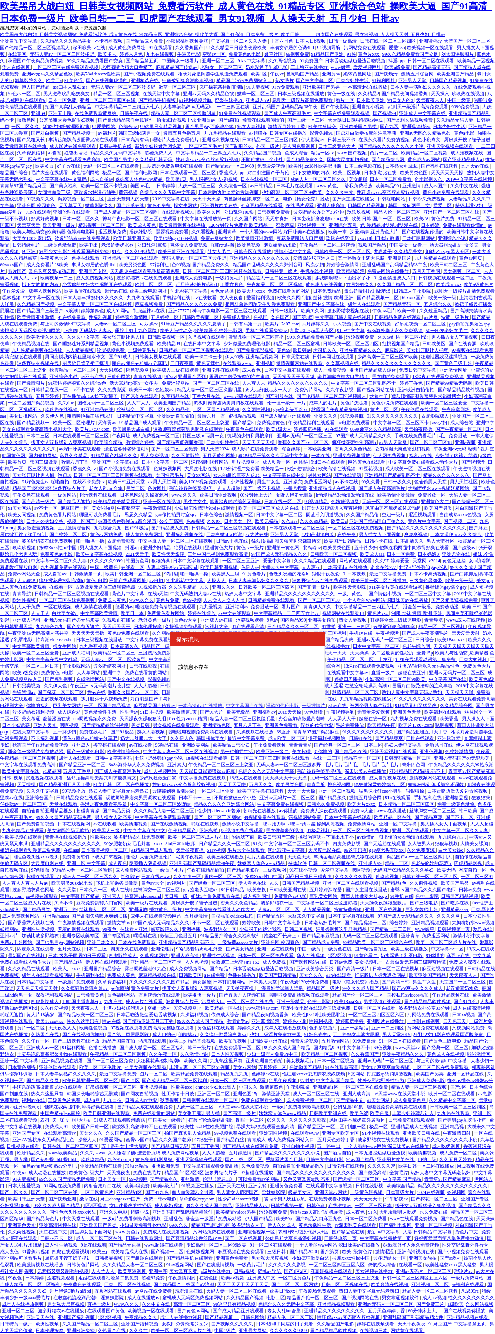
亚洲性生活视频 (38, 929)
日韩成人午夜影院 (413, 291)
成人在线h (121, 889)
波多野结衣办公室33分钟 (319, 212)
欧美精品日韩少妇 (232, 745)
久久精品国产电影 (336, 1324)
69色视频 (383, 1047)
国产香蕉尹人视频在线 (31, 922)
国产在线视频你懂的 (107, 80)
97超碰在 (258, 133)
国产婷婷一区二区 (69, 534)
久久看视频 (203, 232)
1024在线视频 (431, 1192)
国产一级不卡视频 (262, 488)
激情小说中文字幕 (293, 251)
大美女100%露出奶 (32, 238)
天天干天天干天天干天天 (243, 1284)
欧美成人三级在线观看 (176, 370)
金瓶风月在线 (439, 745)
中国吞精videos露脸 (60, 1113)
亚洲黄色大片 (384, 232)
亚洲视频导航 (154, 1087)
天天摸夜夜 (119, 1172)
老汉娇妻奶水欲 (118, 245)
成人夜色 (252, 370)
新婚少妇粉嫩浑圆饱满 (66, 126)
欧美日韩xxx (283, 1291)
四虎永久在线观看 (36, 949)
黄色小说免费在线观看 (446, 192)
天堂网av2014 (426, 560)
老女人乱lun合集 (106, 488)
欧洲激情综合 (301, 468)
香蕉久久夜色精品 (354, 449)
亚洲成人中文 (262, 1278)
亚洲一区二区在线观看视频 (351, 883)
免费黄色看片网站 (58, 514)
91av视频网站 (180, 1264)
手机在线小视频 (317, 271)
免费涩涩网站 (176, 383)
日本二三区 (38, 435)
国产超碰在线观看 (145, 1258)
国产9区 (459, 1087)
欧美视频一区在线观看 (430, 47)
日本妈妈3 (429, 554)
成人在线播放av (143, 1297)
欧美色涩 (74, 80)
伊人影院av (313, 139)
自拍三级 (427, 1159)
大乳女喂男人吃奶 (398, 1212)
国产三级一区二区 (306, 120)
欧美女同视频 (22, 514)
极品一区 (112, 172)
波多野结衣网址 (110, 666)
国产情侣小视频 (385, 593)
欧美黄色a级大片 (86, 1172)
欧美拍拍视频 (233, 1041)
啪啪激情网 (479, 1054)
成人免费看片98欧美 (47, 264)
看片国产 (17, 271)
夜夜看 (483, 751)
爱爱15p (397, 47)
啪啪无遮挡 (223, 245)
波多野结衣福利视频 (33, 712)
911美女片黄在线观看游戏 (396, 587)
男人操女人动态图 (114, 817)
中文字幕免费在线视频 (203, 778)
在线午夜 (347, 534)
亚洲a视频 (465, 442)
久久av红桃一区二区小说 (403, 337)
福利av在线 (421, 455)
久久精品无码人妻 (455, 120)
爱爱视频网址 (367, 67)
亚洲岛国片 (400, 258)
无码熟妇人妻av (96, 330)
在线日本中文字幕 (202, 343)
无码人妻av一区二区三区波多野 (63, 54)
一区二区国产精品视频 (31, 403)
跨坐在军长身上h (282, 935)
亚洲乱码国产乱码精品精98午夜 (286, 107)
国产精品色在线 (351, 751)
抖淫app (396, 60)
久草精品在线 (175, 396)
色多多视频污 (323, 1028)
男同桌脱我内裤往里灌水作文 (75, 357)
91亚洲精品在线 (97, 409)
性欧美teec (100, 837)
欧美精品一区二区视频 (425, 153)
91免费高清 (364, 1041)
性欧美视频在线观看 (21, 837)
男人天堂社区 (464, 482)
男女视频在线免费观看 (176, 725)
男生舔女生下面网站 (91, 1232)
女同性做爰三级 (55, 192)
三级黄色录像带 (60, 245)
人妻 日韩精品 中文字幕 (428, 1232)
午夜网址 (121, 435)
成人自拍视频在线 (388, 778)
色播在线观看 (86, 258)
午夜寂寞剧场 (456, 409)
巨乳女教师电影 (422, 909)
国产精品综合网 (388, 159)
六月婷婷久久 (360, 284)
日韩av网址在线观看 (333, 357)
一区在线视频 (58, 607)
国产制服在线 (279, 396)
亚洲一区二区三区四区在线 (108, 100)
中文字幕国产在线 (448, 679)
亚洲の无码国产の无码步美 (72, 620)
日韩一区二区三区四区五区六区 (415, 1278)
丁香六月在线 (206, 396)
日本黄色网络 (22, 1067)
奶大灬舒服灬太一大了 (269, 389)
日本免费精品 (327, 291)
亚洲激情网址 (453, 370)
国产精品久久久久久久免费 (194, 304)
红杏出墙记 (76, 153)
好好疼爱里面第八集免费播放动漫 (449, 1238)
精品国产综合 (14, 172)
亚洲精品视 (457, 797)
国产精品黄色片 (43, 1218)
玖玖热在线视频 (468, 93)
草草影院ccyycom (197, 1199)
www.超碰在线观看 (243, 396)
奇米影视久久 (429, 179)
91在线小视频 (303, 870)
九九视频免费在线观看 (64, 567)
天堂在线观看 (64, 804)
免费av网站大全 (217, 238)
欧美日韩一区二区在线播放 (379, 580)
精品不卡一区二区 (363, 758)
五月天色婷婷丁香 (336, 1139)
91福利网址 (384, 80)
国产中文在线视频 (373, 324)
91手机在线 (401, 896)
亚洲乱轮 (258, 1185)
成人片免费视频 (330, 370)
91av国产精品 (360, 1159)
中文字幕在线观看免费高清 (73, 159)
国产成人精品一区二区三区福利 (127, 212)
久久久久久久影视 (354, 876)
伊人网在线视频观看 (106, 962)
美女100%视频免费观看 (203, 482)
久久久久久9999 (107, 560)
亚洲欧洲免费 (166, 1166)
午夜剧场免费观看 (318, 1291)
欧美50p (284, 1218)
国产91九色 (466, 1001)
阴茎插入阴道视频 (325, 514)
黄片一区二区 (384, 153)
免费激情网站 (362, 824)
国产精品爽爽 (340, 639)
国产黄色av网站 (193, 1310)
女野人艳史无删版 (295, 495)
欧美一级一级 (442, 297)
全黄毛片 (398, 1172)
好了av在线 (69, 166)
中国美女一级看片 (181, 60)
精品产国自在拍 (119, 1041)
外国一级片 (268, 146)
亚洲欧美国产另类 (321, 87)
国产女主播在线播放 (353, 199)
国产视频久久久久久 (232, 1324)
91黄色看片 (254, 574)
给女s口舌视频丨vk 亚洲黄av (187, 120)
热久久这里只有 (83, 1021)
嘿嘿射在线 (145, 935)
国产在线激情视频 (169, 824)
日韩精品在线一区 (50, 389)
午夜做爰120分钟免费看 (305, 982)
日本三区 (373, 745)
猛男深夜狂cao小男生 (381, 791)
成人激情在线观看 (94, 607)
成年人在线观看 (364, 304)
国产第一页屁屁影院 (128, 1034)
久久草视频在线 (343, 363)
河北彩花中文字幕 (189, 291)
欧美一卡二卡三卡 (204, 357)
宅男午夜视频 (190, 857)
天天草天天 (71, 205)
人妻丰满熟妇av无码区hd (189, 107)
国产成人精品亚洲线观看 (285, 416)
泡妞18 (65, 475)
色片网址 (157, 488)
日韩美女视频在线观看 (159, 357)
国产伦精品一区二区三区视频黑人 (35, 47)
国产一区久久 (14, 1192)
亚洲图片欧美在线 (219, 205)
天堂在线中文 (53, 1232)
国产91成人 (121, 357)
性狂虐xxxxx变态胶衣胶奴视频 (207, 159)
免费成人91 (57, 1126)
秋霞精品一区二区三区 (73, 370)
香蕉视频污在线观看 (159, 995)
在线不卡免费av (89, 482)
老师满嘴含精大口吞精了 (127, 67)
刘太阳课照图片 (458, 54)
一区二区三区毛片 (203, 146)
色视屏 (260, 317)
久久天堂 (67, 889)
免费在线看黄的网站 (289, 291)
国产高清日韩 (396, 982)
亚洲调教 (138, 909)
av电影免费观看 (354, 422)
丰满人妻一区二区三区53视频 (200, 1067)
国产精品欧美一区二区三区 (86, 1014)
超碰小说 (140, 1212)
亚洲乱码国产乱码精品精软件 (183, 1212)
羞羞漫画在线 (57, 718)
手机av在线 (361, 633)
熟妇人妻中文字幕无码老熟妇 (412, 692)
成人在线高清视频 (472, 1008)
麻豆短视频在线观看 (443, 968)
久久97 (214, 521)
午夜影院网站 (76, 666)
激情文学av (119, 922)
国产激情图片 (31, 383)
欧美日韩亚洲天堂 (132, 238)
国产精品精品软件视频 (461, 389)
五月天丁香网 (426, 271)
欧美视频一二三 (57, 278)
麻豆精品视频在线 (157, 975)
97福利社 (160, 264)
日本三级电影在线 (364, 166)
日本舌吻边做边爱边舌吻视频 (355, 60)
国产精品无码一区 (402, 304)
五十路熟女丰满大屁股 (362, 258)
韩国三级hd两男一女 (139, 133)
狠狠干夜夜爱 (326, 574)
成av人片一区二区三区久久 (318, 179)
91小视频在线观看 (381, 1133)
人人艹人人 (139, 403)
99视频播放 (74, 791)
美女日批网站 (23, 416)
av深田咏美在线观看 (80, 449)
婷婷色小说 (295, 1021)
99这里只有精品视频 (161, 126)
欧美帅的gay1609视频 (176, 238)
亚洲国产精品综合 (103, 968)
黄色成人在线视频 (325, 284)
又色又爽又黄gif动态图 (53, 271)
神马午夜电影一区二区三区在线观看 (140, 218)
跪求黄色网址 (357, 74)
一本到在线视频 (424, 1021)
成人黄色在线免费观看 (24, 587)
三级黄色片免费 (65, 1100)
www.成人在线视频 (466, 620)
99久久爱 (371, 482)
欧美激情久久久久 (45, 337)
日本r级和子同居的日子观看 (77, 955)
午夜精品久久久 (141, 1317)
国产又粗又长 (31, 139)
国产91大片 (212, 712)
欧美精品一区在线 (393, 817)
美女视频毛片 (369, 962)
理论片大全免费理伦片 (176, 139)
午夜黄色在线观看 (245, 429)
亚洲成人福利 (26, 620)
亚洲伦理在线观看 (72, 212)
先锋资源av (23, 692)
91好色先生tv (35, 482)
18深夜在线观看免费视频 (438, 376)
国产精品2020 (303, 1251)
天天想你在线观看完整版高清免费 (145, 271)
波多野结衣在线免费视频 (48, 541)
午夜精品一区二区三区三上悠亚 (197, 422)
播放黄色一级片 (166, 909)
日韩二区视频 (299, 929)
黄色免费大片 (145, 988)
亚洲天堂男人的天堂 (128, 199)
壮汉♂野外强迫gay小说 (423, 567)
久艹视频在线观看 (207, 337)
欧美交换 (257, 889)
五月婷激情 (196, 916)
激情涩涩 (385, 1251)
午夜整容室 (129, 508)
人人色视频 (197, 962)
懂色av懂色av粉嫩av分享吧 (140, 363)
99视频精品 (316, 501)
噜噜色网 (27, 120)
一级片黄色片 (352, 593)
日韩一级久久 (397, 482)
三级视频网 (275, 870)
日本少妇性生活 (353, 80)
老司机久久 (325, 350)
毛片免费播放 (453, 435)
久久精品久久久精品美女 (66, 41)
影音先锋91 (322, 133)
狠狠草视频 (446, 843)
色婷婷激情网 (459, 751)
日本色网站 (131, 495)
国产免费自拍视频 (36, 824)
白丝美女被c (65, 613)
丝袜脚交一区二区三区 (140, 409)
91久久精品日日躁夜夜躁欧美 (237, 47)
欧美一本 (338, 232)
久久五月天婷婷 (456, 1159)
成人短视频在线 (467, 153)
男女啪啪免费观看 (391, 376)
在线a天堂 (158, 593)
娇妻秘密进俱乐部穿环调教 (436, 784)
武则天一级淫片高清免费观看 (303, 100)
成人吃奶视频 (446, 1146)
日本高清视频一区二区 (105, 850)
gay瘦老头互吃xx (291, 409)
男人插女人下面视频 (380, 534)
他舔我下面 (243, 837)
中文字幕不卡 (356, 1047)
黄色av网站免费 (106, 534)
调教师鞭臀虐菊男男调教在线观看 (229, 403)
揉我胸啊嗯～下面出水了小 (343, 278)
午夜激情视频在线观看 (81, 922)
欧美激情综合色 (124, 751)
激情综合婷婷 (140, 442)
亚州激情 (412, 185)
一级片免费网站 (468, 1278)
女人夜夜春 (232, 297)
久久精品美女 (408, 251)
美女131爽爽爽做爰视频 (386, 1067)
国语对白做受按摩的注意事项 (367, 133)
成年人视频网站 (45, 291)
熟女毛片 (284, 80)
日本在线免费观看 (137, 942)
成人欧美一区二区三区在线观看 (418, 468)
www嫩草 (341, 67)
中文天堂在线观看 (81, 1218)
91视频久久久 (40, 199)
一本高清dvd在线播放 (365, 87)
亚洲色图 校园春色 (36, 205)
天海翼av (107, 422)
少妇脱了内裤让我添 (456, 455)
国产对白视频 (45, 133)
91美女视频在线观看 (146, 1067)
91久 (117, 251)
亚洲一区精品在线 (466, 1074)
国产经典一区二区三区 (338, 745)
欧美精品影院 (350, 271)
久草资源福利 (31, 153)
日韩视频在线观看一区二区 (446, 278)
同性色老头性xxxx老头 (36, 857)
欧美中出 (89, 245)
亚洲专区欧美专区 (81, 935)
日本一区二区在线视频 (396, 968)
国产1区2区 (296, 1271)
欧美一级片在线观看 (147, 903)
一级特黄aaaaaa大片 (238, 942)
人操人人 (217, 580)
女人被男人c (420, 843)
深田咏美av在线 (89, 47)
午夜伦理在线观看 (420, 409)
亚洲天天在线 (231, 1185)
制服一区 (357, 1126)
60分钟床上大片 (256, 495)
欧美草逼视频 (132, 1271)
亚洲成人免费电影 (194, 278)
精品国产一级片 (158, 646)
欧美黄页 (45, 166)
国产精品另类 (116, 810)
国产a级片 (450, 1258)
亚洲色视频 (431, 751)
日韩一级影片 (284, 310)
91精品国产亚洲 (328, 54)
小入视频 (342, 324)
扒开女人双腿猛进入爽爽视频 (61, 442)
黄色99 (284, 350)
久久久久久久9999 (289, 1330)
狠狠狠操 (415, 791)
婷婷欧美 (252, 922)
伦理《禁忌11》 (219, 1179)
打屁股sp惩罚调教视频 (390, 1074)
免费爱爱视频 (271, 166)
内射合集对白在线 (103, 1185)
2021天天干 (138, 554)
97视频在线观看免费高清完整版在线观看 (153, 1028)
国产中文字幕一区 (315, 80)
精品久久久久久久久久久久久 (298, 383)
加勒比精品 (137, 1166)
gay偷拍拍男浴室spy (470, 324)
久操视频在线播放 (255, 732)
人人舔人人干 (342, 718)
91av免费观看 (286, 87)
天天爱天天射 (466, 633)
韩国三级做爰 (44, 462)
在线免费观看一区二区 (238, 1047)
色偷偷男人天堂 (431, 482)
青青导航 (22, 593)
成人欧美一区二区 (287, 738)
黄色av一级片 (250, 547)
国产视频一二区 (460, 521)
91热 (351, 54)
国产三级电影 (424, 903)
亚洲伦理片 (162, 949)
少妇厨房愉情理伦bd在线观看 (205, 508)
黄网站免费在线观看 (428, 1028)
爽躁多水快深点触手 (95, 192)
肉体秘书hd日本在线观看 (320, 462)
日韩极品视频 (109, 1258)
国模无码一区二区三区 (101, 403)
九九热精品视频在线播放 (37, 350)
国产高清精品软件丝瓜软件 (126, 120)
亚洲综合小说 (452, 238)
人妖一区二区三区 (197, 185)
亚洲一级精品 (291, 1001)
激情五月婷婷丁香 (287, 126)
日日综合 (425, 639)
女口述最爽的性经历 (393, 653)
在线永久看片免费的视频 (384, 139)
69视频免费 (297, 54)
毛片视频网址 (246, 462)
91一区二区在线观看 (400, 1041)
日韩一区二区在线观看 (431, 60)
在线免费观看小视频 (330, 1199)
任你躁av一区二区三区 (23, 804)
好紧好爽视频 (45, 218)
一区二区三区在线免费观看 (441, 1067)
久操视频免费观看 (184, 626)
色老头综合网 (416, 646)
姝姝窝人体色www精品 (139, 179)
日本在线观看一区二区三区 (188, 172)
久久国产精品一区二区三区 (405, 284)
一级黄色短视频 (367, 1192)
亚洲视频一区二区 (430, 1284)
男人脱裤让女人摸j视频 (213, 179)
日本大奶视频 (473, 659)
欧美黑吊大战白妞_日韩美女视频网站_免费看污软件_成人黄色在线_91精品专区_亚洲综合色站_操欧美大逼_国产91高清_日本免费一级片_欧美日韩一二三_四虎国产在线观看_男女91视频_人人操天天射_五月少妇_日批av (222, 34)
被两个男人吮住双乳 (371, 705)
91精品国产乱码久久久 (114, 455)
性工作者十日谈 (178, 1093)
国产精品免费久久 (305, 159)
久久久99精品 (314, 521)
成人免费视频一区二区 (156, 435)
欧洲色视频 (249, 245)
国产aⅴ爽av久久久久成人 (418, 988)
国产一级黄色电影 (86, 751)
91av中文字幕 (251, 60)
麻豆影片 (395, 350)
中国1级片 (225, 1330)
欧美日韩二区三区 (449, 264)
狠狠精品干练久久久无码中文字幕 (273, 455)
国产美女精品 (240, 949)
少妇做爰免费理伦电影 (247, 343)
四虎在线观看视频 (71, 1251)
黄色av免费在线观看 (129, 633)
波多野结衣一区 (277, 903)
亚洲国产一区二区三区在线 (451, 212)
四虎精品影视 (468, 863)
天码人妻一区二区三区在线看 (237, 1291)
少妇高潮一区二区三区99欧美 (292, 192)
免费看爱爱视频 (374, 712)
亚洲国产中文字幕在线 (321, 304)
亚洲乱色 (174, 1218)
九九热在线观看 (143, 297)
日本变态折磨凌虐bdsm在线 (321, 218)
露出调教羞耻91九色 (146, 968)
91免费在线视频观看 (240, 113)
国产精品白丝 (68, 962)
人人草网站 (89, 672)
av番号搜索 (295, 488)
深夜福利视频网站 (210, 462)
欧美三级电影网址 (149, 291)
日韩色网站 (119, 376)
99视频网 (138, 1179)
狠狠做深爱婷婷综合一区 (380, 784)
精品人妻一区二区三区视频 (419, 1087)
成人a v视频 (434, 1297)
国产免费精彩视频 (255, 350)
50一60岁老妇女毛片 (447, 330)
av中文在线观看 (235, 613)
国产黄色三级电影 (454, 363)
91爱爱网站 (104, 126)
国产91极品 (137, 528)
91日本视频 (355, 574)
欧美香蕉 (449, 718)
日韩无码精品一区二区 (408, 758)
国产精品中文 (350, 1100)
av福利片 (107, 133)
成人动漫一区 (277, 462)
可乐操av (149, 324)
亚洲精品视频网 (262, 357)
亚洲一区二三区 (219, 60)
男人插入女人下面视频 (455, 337)
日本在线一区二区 (283, 501)
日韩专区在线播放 (289, 133)
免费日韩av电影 (160, 1199)
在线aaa (71, 850)
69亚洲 (29, 251)
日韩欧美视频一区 (201, 317)
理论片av (464, 1271)
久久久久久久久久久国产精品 (160, 982)
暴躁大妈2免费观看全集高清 (265, 1126)
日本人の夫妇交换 (45, 521)
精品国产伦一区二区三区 (358, 995)
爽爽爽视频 (416, 534)
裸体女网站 (319, 475)
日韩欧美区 (434, 343)
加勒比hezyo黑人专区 (447, 251)
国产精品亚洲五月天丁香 (422, 732)
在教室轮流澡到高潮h (367, 685)
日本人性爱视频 (228, 1054)
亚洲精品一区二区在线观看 (130, 258)
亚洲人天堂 (45, 725)
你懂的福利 (38, 705)
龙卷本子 (383, 251)
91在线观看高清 (248, 626)
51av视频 (216, 850)
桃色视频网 (138, 370)
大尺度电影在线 (201, 468)
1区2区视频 (340, 955)
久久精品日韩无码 (154, 159)
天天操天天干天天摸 (294, 376)
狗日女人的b (400, 100)
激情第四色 (272, 1087)
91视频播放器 (152, 587)
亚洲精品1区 (326, 1087)
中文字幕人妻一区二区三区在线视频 (95, 304)
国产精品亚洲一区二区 (82, 764)
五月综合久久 (438, 304)
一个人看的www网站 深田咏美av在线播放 (283, 232)
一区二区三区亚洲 (241, 560)
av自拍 (55, 153)
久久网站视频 (166, 633)
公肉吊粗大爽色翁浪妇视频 (67, 120)
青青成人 (256, 1139)
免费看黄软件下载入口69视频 (93, 857)
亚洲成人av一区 (43, 1047)
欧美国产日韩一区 (91, 1126)
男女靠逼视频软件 (401, 1297)
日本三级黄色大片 (337, 146)
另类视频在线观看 (383, 1001)
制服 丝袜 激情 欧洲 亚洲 (328, 297)
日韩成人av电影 (141, 1100)
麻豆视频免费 (149, 304)
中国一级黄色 (104, 567)
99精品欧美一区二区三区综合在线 (378, 942)
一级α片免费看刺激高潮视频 (301, 1107)
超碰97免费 (154, 1278)
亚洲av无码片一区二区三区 (305, 435)
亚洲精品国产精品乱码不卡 (392, 475)
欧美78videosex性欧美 (98, 74)
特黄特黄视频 (348, 909)
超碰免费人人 (159, 153)
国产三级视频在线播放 (77, 1041)
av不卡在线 (93, 376)
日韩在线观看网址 (128, 580)
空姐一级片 (394, 514)
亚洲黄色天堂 (407, 712)
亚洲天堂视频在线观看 (450, 146)
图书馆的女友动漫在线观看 (407, 837)
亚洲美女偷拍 (322, 620)
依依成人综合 (225, 1014)
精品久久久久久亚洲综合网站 (224, 804)
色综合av (128, 126)
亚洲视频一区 (311, 225)
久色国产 (280, 317)
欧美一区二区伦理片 (74, 422)
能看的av (124, 607)
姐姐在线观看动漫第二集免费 (426, 659)
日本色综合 (211, 514)
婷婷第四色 (92, 310)
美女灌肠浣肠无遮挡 (68, 830)
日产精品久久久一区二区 (293, 626)
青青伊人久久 (318, 607)
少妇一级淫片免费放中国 (276, 1034)
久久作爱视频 (54, 1008)
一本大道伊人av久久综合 (456, 534)
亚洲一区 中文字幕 (398, 824)
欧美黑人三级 (226, 574)
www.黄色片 (329, 185)
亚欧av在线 (11, 797)
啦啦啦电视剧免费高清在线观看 (201, 732)
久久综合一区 (233, 185)
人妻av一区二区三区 (116, 324)
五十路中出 (329, 1146)
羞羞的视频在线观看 (57, 699)
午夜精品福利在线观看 (312, 422)
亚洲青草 (227, 232)
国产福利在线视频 (440, 166)
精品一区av (323, 153)
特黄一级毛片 (455, 317)
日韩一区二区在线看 (374, 1008)
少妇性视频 (242, 482)
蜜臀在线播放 (229, 100)
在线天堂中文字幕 (162, 93)
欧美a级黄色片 (478, 284)
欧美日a (54, 80)
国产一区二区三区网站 (218, 817)
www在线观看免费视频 (414, 1218)
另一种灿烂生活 (237, 751)
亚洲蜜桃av (430, 41)
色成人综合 (297, 153)
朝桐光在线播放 (260, 810)
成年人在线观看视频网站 (156, 916)
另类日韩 (141, 725)
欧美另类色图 (414, 172)
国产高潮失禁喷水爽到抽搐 (100, 916)
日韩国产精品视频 (449, 80)
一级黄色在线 (338, 949)
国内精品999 (293, 620)
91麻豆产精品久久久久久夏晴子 (194, 324)
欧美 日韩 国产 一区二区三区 (382, 218)
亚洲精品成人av (251, 1205)
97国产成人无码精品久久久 (364, 435)
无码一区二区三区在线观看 (111, 166)
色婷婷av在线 (265, 1074)
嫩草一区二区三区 (178, 87)
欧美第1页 (177, 179)
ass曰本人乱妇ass (71, 87)
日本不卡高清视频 (429, 574)
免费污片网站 (309, 389)
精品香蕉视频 (202, 1041)
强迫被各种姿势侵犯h (126, 449)
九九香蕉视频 (93, 646)
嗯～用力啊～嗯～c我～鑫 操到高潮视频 (304, 824)
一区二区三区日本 (41, 666)
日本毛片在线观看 (295, 185)
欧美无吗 (447, 870)
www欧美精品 (63, 1153)
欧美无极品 (267, 521)
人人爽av (311, 567)
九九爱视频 (211, 607)
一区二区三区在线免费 (251, 1001)
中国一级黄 (459, 100)
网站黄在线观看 (356, 560)
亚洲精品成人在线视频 (332, 488)
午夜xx (277, 74)
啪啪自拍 (60, 482)
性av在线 (96, 692)
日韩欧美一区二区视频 (334, 554)
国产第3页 (302, 317)
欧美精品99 (388, 185)
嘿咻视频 (11, 297)
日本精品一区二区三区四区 (270, 139)
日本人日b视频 (311, 41)
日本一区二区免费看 (391, 179)
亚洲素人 (176, 764)
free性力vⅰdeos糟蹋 (188, 718)
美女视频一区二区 (462, 271)
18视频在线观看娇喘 (207, 758)
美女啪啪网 (103, 508)
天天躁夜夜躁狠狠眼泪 (143, 718)
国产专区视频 (116, 935)
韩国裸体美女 (210, 738)
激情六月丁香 (211, 416)
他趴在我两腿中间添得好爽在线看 (414, 547)
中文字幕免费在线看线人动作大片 (423, 462)
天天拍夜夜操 (418, 429)
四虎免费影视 (121, 541)
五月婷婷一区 (165, 317)
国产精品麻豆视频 (321, 935)
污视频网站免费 (305, 817)
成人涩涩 (333, 685)
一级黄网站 (65, 495)
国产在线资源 (463, 343)
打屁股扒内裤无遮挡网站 (381, 975)
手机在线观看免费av (267, 330)
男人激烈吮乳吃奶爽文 (67, 93)
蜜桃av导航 (270, 1271)
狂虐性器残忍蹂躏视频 (444, 357)
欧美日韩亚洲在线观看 (181, 251)
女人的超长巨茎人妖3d (237, 475)
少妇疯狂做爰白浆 (158, 778)
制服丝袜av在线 (149, 310)
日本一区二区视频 (336, 1060)
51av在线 (338, 705)
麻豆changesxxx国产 (121, 1199)
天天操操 (360, 653)
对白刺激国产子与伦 (269, 172)
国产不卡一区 (460, 817)
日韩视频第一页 (454, 929)
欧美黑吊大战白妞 (132, 429)
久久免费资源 (112, 389)
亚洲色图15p (246, 1093)
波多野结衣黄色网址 (33, 889)
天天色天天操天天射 (37, 988)
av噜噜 (70, 330)
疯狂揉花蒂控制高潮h (221, 87)
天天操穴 (440, 93)
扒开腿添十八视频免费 (104, 699)
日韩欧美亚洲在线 (288, 889)
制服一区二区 (250, 1120)
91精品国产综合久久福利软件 (231, 935)
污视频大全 (217, 626)
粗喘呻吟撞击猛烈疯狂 (90, 416)
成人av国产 (436, 185)
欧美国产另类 (118, 159)
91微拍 (329, 626)
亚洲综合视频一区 (257, 1232)
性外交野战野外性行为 (381, 1080)
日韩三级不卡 (342, 139)
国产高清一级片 (38, 501)
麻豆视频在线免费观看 (241, 1251)
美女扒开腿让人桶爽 (427, 350)
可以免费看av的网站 (259, 1179)
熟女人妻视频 (251, 126)
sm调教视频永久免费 (95, 718)
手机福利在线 (176, 297)
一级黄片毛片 (170, 870)
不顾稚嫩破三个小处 (262, 159)
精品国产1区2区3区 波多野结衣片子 (49, 488)
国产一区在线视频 (244, 1238)
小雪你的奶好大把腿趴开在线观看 (97, 284)
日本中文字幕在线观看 (288, 370)
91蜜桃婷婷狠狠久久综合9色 (78, 383)
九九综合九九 (108, 528)
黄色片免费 (443, 218)
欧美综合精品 (108, 442)
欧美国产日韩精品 (343, 541)
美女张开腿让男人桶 (123, 337)
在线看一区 (132, 567)
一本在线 (321, 455)
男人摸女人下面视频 (101, 547)
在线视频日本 (374, 1330)
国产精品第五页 (142, 60)
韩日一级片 (200, 1047)
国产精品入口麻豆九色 (319, 1218)
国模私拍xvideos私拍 (232, 916)
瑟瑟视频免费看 (172, 232)
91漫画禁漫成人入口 (395, 278)
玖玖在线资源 (340, 238)
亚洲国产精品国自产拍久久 (377, 521)
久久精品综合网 (457, 705)
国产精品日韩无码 (170, 1146)
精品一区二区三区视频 (117, 93)
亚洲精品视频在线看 (62, 1060)
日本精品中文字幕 (136, 416)
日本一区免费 (62, 100)
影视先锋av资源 (164, 679)
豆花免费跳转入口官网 (300, 238)
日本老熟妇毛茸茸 (323, 922)
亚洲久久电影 (113, 1212)
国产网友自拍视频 (140, 1093)
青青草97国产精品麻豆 (24, 185)
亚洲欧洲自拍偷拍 (416, 389)
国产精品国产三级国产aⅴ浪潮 (48, 310)
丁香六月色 (281, 41)
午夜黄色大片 (54, 258)
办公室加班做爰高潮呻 (302, 718)
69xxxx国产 (12, 264)
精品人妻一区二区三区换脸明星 (184, 113)
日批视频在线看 (23, 1146)
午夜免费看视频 (270, 745)
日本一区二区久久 (81, 218)
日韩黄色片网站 (84, 1264)
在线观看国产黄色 (106, 1310)
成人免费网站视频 (134, 870)
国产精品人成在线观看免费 (145, 1107)
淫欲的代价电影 (283, 705)
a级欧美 (455, 1304)
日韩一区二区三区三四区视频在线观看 (223, 271)
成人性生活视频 (62, 1245)
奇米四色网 (414, 764)
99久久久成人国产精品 (366, 988)
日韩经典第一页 (287, 1205)
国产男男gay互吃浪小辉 (210, 126)
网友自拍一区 (473, 870)
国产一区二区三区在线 (216, 383)
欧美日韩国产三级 (277, 837)
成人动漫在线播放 (48, 1172)
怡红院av (130, 876)
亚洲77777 (179, 310)
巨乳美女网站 (67, 705)
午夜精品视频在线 (31, 343)
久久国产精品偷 (363, 514)
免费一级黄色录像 (456, 804)
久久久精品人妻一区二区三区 (164, 810)
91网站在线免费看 (63, 1185)
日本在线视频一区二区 (264, 179)
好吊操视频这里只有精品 (342, 929)
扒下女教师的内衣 (312, 172)
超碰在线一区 (373, 718)
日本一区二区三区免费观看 (266, 955)
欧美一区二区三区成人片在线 (269, 508)
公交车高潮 (171, 521)
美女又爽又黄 (183, 1271)
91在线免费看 (72, 317)
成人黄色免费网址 (127, 47)
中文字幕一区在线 (42, 297)
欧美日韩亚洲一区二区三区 (133, 574)
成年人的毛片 (323, 403)
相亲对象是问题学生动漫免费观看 (213, 74)
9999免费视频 (465, 107)
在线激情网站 (90, 679)
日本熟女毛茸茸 (402, 166)
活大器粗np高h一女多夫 (455, 245)
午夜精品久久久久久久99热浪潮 (460, 764)
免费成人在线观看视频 (167, 1232)
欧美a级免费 (397, 67)
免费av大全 (362, 810)
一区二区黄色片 (97, 1192)
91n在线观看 (38, 212)
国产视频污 (386, 74)
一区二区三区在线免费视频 (356, 528)
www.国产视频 (352, 153)
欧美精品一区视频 (476, 60)
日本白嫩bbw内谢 (224, 534)
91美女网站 (20, 508)
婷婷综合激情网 (343, 264)
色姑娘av (164, 389)
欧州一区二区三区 (154, 284)
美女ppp (484, 580)
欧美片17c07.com (282, 324)
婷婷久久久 (249, 1028)
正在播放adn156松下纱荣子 (90, 396)
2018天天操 (290, 712)
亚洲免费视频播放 (352, 455)
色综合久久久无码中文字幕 (168, 192)
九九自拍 (114, 1001)
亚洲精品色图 (217, 725)
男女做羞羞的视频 (36, 528)
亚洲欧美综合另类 (315, 968)
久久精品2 (368, 93)
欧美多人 (108, 54)
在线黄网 (17, 54)
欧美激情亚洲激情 (255, 238)
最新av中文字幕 (384, 1232)
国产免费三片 (431, 1304)
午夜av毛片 (383, 310)
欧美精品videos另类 (236, 1212)
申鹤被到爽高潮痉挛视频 (188, 80)
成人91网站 (118, 310)
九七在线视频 (160, 54)
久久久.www (92, 1153)
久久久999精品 (140, 251)
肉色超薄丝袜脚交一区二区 (252, 199)
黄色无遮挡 (222, 291)
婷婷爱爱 (400, 560)
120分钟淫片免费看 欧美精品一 (240, 225)
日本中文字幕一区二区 (165, 462)
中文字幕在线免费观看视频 (342, 113)
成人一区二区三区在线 (316, 1093)
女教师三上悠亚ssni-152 (236, 962)
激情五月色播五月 (182, 133)
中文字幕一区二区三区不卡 (401, 422)
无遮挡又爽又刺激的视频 (63, 1271)
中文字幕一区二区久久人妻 (239, 41)
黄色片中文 (467, 1232)
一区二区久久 (25, 126)
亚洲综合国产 (39, 797)
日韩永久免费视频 (427, 199)
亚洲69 (38, 113)
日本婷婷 (166, 185)
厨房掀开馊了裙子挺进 (468, 139)
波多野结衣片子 (183, 1001)
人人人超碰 (229, 488)
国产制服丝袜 (239, 146)
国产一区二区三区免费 (175, 449)
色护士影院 (427, 896)
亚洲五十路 (60, 113)
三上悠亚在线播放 (309, 67)
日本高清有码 (135, 139)
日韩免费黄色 (90, 995)
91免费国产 (311, 60)
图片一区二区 (154, 1074)
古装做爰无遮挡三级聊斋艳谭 (106, 587)
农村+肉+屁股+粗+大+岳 (66, 1120)
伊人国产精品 (36, 87)
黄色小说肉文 (427, 139)
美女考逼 (31, 718)
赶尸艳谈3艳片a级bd (197, 284)
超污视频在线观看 (98, 495)
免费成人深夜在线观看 (324, 810)
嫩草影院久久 (29, 80)
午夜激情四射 (157, 508)
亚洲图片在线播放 (386, 1021)
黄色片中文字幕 (425, 521)
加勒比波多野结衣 (41, 935)
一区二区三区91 (477, 876)
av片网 (431, 317)
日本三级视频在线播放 (301, 93)
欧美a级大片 (278, 429)
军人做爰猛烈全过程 (193, 1192)
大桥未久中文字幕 (280, 567)
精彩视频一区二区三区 (81, 199)
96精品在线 (167, 745)
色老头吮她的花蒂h (289, 574)
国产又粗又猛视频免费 (410, 120)
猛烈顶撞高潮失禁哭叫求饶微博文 (426, 396)
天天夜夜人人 (430, 100)
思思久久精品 (139, 514)
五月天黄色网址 (219, 455)
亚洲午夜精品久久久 (361, 350)
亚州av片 (9, 935)
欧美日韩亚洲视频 (219, 495)
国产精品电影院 (244, 870)
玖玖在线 (483, 929)
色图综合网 (329, 666)
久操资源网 (157, 495)
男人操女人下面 (478, 718)
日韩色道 (316, 1205)
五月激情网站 (335, 1041)
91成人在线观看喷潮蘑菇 (120, 1120)
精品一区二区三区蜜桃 (297, 343)
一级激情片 (314, 705)
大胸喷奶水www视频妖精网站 (439, 488)
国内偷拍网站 (43, 455)
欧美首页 (17, 462)
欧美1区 (259, 74)
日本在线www (156, 876)
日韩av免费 (470, 889)
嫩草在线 (88, 1199)
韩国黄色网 (14, 455)
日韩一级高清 (343, 41)
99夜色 (110, 929)
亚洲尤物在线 (456, 554)
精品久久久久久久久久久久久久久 (397, 363)
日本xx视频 (463, 1014)
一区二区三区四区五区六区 (376, 1014)
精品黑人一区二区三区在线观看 (279, 278)
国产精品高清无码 (432, 67)
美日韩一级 (176, 896)
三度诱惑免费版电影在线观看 (173, 166)
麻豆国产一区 (75, 508)
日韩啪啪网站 (391, 199)
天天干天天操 (207, 199)
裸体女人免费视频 (189, 245)
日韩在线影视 (143, 666)
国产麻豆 (479, 528)
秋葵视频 (170, 1100)
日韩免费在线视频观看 (412, 1120)
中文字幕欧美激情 (99, 613)
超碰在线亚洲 (412, 672)
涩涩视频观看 (422, 514)
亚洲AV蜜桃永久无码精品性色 (429, 666)
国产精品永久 (332, 797)
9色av (170, 376)
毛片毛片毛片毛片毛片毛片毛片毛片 (362, 764)
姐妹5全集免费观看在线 (216, 896)
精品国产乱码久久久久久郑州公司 (268, 264)
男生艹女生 (269, 482)
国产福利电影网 (141, 172)
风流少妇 (315, 264)
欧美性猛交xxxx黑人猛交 (451, 1264)
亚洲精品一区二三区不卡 (156, 962)
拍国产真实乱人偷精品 (68, 107)
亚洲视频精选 (416, 126)
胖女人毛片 (219, 251)
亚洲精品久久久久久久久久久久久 (300, 593)
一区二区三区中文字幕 (428, 593)
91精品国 (52, 771)
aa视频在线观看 (42, 896)
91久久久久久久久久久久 (393, 416)
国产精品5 (244, 422)
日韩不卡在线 (379, 541)
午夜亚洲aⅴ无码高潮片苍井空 (464, 449)
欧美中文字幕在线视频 (99, 554)
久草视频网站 (154, 955)
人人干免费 (29, 607)
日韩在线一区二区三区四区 (388, 41)
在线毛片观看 (300, 205)
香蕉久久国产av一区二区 (303, 442)
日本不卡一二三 (195, 797)
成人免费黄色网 (410, 1100)
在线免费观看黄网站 (96, 113)
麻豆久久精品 (74, 455)
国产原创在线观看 (140, 396)
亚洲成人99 (258, 100)
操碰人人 (87, 1139)
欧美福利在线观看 (443, 712)
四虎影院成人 (435, 416)
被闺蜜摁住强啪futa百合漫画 (127, 521)
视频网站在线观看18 (343, 613)
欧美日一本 (141, 389)
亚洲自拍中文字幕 (19, 41)
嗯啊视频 (69, 725)
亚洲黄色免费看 (282, 725)
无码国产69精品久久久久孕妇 (404, 870)
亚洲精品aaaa (455, 909)
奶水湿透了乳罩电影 (267, 67)
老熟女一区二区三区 (221, 67)
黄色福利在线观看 (216, 1028)
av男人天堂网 (393, 442)
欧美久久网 (209, 212)
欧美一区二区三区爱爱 (444, 403)
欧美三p (177, 1041)
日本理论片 (482, 909)
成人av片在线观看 (145, 1001)
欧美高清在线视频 (83, 291)
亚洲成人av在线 (217, 620)
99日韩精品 (233, 889)
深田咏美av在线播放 (366, 771)
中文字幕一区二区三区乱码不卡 (364, 383)
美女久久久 (311, 975)
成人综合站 (461, 422)
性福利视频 (101, 317)
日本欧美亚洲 (371, 100)
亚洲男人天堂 (412, 80)
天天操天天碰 (460, 692)
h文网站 (356, 1074)
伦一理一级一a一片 (287, 403)
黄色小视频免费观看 (133, 343)
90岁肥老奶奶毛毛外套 (128, 843)
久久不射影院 (185, 455)
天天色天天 (299, 857)
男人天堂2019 (396, 1034)
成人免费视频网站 (95, 278)
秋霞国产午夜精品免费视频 (36, 60)
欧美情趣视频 (133, 824)
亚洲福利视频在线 (221, 139)
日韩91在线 (361, 738)
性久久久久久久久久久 (471, 1297)
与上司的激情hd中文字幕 (66, 324)
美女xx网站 (199, 475)
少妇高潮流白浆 (318, 534)
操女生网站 (186, 205)
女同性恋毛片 (170, 475)
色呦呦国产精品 (303, 74)
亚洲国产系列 (192, 376)
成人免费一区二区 (459, 1153)
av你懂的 (289, 810)
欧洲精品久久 (31, 1153)
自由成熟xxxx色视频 (460, 514)
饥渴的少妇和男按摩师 (251, 435)
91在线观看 (161, 47)
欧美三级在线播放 (226, 857)
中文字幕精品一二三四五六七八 (128, 107)
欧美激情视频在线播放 (24, 146)
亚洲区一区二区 (214, 1093)
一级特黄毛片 (229, 278)
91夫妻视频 (258, 87)
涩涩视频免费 (112, 232)
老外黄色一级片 (155, 620)
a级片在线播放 (216, 1271)
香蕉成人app (232, 172)
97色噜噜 (314, 712)
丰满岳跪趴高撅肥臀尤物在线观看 (83, 139)
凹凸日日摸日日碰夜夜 (309, 876)
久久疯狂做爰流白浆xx (85, 988)
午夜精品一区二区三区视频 (327, 245)
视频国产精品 (372, 245)
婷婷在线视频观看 (376, 1324)
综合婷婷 (291, 449)
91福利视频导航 (196, 100)
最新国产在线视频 (27, 955)
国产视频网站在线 (376, 389)
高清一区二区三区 (192, 1304)
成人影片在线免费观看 (73, 146)
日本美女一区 (238, 521)
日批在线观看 (420, 738)
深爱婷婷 (359, 232)
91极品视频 (319, 830)
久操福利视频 (194, 1014)
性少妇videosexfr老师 (219, 810)
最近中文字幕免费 (388, 574)
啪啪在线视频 (205, 824)
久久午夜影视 (340, 389)
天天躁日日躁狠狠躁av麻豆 (356, 120)
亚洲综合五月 (343, 225)
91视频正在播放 (119, 620)
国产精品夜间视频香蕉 (405, 93)
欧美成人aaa (372, 554)
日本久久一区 (93, 889)
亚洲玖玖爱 (449, 738)
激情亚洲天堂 (276, 1093)
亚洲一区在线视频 (162, 501)
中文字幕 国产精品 (81, 896)
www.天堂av (407, 1047)
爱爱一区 (443, 205)
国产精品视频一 (79, 133)
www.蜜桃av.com (261, 1008)
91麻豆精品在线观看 (262, 205)
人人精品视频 (80, 350)
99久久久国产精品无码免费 (64, 817)
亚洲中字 (485, 422)
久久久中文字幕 (84, 337)
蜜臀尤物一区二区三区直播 (256, 337)
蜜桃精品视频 (243, 416)
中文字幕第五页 (470, 1324)
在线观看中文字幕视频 (329, 1185)
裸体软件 (297, 863)
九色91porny (120, 1159)
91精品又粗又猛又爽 (416, 705)
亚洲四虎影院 (265, 1021)
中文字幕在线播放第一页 (206, 218)
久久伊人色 (53, 416)
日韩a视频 (13, 778)
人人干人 (40, 613)
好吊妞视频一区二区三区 (421, 324)
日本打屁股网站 (419, 238)
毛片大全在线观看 (50, 172)
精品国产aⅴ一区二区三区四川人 (420, 857)
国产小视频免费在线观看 (149, 74)
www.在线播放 (391, 810)
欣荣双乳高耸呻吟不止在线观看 (145, 1126)
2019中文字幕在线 (171, 199)
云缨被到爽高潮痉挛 (394, 626)
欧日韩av (302, 350)
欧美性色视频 (93, 1028)
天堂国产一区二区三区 (468, 41)
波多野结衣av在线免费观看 (83, 238)
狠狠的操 (161, 560)
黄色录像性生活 (101, 712)
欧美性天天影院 (169, 554)
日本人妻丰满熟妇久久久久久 (421, 87)
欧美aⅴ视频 (233, 1278)
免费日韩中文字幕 (418, 370)
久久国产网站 (248, 218)
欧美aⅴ (421, 218)
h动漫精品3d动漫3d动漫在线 (389, 225)
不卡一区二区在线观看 (216, 922)
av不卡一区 (46, 508)
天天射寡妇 (277, 218)
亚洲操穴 (292, 482)
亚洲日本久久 (101, 942)
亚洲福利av (236, 607)
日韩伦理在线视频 (346, 1166)
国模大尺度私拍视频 (348, 159)
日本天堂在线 (296, 357)
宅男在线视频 (188, 547)
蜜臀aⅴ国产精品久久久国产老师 (423, 889)
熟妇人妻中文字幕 (243, 593)
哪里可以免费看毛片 (100, 514)
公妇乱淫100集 (239, 212)
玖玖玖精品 (93, 1159)
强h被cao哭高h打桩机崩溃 (317, 1212)
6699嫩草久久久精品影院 (376, 429)
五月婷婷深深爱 (326, 889)
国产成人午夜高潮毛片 (288, 113)
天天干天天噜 (232, 784)
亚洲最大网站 (253, 1330)
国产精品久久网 (43, 1080)
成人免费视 (275, 962)
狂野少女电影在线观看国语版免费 (74, 251)
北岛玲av (312, 547)
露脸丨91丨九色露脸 (136, 330)
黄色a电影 (465, 133)
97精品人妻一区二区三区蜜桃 (82, 870)
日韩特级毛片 (26, 245)
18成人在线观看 (246, 778)
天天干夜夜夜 (412, 1324)
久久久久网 (449, 916)
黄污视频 (128, 192)
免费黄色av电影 (245, 54)
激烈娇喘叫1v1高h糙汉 (368, 291)
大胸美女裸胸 (474, 843)
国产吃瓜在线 (130, 205)
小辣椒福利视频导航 (187, 41)
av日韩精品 (262, 185)
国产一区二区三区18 (431, 442)
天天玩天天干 (116, 626)
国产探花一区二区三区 (61, 692)
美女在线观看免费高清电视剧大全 (37, 429)
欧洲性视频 (24, 600)
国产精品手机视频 (157, 100)
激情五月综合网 (418, 74)
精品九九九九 (234, 1074)
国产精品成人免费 (145, 41)
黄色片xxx (369, 54)
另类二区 (136, 488)
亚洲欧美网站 (196, 745)
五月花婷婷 (48, 396)
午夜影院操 (298, 1087)
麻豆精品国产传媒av (177, 67)
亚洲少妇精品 (157, 547)
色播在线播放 (242, 975)
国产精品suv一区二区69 (230, 166)
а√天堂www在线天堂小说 (400, 1093)
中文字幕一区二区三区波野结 (161, 804)
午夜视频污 (388, 633)
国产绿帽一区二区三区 (357, 1179)
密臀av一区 (214, 54)
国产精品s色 (394, 883)
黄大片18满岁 (40, 1014)
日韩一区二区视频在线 (332, 863)
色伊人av (250, 567)
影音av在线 (116, 291)
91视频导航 (329, 47)
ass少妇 (440, 422)
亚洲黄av (331, 74)
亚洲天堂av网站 (331, 1192)
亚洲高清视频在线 (58, 1225)
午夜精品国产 (182, 830)
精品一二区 (397, 863)
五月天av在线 (475, 166)
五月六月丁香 (248, 725)
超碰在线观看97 (43, 876)
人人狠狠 (27, 580)
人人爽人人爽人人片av (25, 883)
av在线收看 (205, 297)
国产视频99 (385, 113)
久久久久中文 (340, 192)
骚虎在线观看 (152, 1041)
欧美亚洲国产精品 (456, 74)
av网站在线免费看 (154, 1291)
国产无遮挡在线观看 (384, 843)
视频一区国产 (81, 521)
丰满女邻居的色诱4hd (292, 47)
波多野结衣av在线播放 (61, 1310)
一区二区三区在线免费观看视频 (66, 67)
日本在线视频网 (74, 824)
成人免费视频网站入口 (291, 1139)
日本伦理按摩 (148, 626)
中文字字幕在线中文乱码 (62, 179)
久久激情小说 (194, 1054)
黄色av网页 (471, 258)
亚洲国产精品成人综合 (373, 370)
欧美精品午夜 (381, 725)
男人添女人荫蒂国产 (238, 1192)
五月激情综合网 (75, 528)
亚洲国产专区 (93, 271)
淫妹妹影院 (141, 232)
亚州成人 (81, 745)
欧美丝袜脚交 (322, 126)
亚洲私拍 (209, 830)
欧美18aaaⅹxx (451, 639)
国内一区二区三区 (223, 876)
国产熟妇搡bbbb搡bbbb (55, 1159)
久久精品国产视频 (263, 153)
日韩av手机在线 (116, 146)
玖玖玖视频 (359, 212)
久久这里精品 (433, 310)
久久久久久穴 (381, 1166)
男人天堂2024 (215, 449)
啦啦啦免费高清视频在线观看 (166, 607)
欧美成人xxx (448, 284)
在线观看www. (238, 363)
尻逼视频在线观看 (45, 778)
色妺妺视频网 (168, 468)
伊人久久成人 (282, 1225)
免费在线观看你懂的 (263, 120)
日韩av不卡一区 (56, 1238)
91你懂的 (323, 751)
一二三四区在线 (234, 107)
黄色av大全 (186, 620)
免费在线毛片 (93, 732)
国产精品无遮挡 (74, 501)
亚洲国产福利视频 (77, 1317)
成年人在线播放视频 (285, 1028)
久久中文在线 (464, 185)
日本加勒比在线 (381, 172)
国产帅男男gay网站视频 (60, 942)
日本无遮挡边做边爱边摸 (380, 1153)
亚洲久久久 (326, 416)
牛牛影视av (397, 1199)
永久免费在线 (434, 1212)
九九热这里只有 (227, 1060)
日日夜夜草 (182, 363)
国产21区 (130, 1080)
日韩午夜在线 (134, 113)
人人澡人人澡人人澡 (224, 600)
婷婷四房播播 (308, 429)
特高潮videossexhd (54, 639)
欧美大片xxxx (251, 291)
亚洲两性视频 (273, 1133)
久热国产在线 (45, 1034)
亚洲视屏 (265, 363)
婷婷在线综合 (202, 613)
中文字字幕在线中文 (284, 475)
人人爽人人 (253, 383)
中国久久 (248, 1087)
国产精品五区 (271, 916)
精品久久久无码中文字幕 (116, 153)
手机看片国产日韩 (285, 1159)
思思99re (470, 1291)
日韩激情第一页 (86, 574)
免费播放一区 (432, 495)
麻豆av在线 (458, 955)
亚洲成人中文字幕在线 (423, 113)
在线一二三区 (327, 758)
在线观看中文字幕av (348, 672)
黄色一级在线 (341, 93)
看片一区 (345, 100)
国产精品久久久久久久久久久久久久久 (427, 528)
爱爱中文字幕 (277, 560)
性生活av (129, 712)
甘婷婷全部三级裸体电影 (396, 620)
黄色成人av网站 (424, 159)
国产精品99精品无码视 (449, 383)
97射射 (171, 574)
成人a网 (92, 1100)
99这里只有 (355, 850)
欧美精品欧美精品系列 (117, 501)
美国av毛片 (142, 185)
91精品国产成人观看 (140, 422)
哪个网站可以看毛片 (21, 1258)
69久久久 (277, 1120)
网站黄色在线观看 (367, 462)
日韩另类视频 (26, 685)
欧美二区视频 (347, 172)
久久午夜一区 (187, 876)
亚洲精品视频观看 (430, 922)
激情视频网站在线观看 (300, 363)
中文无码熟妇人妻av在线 (196, 593)
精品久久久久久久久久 (447, 475)
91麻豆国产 (440, 1324)
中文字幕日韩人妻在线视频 (343, 317)
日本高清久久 (410, 541)
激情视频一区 (239, 514)
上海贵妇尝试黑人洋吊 (280, 988)
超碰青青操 (88, 810)
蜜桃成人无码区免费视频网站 (30, 330)
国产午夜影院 (335, 107)
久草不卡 (64, 903)
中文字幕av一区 (447, 949)
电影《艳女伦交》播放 (306, 199)
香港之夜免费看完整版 (104, 804)
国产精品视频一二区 (378, 297)
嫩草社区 (274, 54)
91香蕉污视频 (36, 1251)
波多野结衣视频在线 (348, 310)
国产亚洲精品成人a (463, 159)
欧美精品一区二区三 (114, 653)
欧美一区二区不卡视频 (104, 185)
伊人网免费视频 (299, 146)
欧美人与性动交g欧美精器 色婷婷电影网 (54, 232)
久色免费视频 (255, 1166)
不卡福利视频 (109, 41)
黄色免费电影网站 (154, 1159)
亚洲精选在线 (145, 80)
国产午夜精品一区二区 (459, 429)
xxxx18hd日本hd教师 (378, 238)
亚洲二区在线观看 (411, 830)
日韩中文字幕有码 (114, 758)
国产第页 (330, 1251)
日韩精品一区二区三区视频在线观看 (196, 350)
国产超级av (464, 547)
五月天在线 (70, 949)
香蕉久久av (85, 468)
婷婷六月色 (131, 54)
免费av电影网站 (16, 942)
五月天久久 (261, 784)
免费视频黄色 (271, 422)
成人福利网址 (257, 896)
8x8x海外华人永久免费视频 (395, 330)
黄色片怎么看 (354, 403)
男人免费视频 (154, 455)
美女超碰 (358, 179)
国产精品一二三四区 (391, 929)
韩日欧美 (468, 810)
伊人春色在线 (252, 883)
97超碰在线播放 (257, 1172)
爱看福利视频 (260, 297)
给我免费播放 (359, 185)
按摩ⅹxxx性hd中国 (58, 547)
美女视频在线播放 (374, 1271)
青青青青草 (300, 745)
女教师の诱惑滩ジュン (185, 1324)
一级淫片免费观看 (77, 982)
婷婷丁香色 (411, 383)
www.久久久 (184, 495)
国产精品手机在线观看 (190, 1258)
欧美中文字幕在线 (21, 771)
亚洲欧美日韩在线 (422, 1133)
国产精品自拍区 (371, 949)
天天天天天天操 (447, 172)
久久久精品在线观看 (315, 560)
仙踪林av (188, 1034)
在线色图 (209, 1278)
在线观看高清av (60, 1133)
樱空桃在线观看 (110, 745)
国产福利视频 (59, 679)
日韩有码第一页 (246, 324)
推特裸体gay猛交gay (446, 587)
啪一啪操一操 (90, 541)
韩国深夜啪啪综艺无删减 (236, 501)
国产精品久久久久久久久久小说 (391, 146)
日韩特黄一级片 (282, 271)
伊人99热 (234, 357)
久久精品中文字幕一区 (452, 1100)
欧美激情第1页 (182, 712)
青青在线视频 (147, 376)
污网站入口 (213, 1001)
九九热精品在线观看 (225, 133)
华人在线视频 (16, 67)
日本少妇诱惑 (16, 725)
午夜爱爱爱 (14, 291)
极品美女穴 (300, 1192)
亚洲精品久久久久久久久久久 (260, 258)
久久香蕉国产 (189, 47)
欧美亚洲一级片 (59, 225)
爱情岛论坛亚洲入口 (314, 258)
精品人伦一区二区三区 (397, 212)
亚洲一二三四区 (354, 626)
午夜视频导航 (340, 712)
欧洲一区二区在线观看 (452, 1093)
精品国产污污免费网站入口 (244, 80)
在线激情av (340, 1205)
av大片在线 (256, 534)
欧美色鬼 (380, 1113)
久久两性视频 (282, 60)
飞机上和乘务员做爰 (117, 883)
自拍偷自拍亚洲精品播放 (48, 810)
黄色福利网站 (86, 172)
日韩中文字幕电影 (283, 922)
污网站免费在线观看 (365, 47)
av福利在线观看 (468, 1284)
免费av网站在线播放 (388, 271)
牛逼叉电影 (188, 54)
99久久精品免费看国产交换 (410, 54)
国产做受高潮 (372, 1172)
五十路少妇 (365, 547)
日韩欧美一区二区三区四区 (343, 251)
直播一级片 (383, 672)
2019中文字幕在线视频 (469, 179)
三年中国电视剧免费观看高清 (218, 554)
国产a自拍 (229, 120)
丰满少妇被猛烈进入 (123, 1008)
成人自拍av (101, 179)
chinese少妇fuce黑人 (216, 1087)
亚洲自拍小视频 (369, 107)
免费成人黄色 (236, 317)
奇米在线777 (383, 567)
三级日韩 (277, 1251)
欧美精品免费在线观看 (194, 1074)
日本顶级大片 (400, 1192)
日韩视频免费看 (274, 212)
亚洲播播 (191, 929)
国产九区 (389, 126)
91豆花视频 (371, 468)
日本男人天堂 (263, 982)
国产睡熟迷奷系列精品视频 (81, 343)
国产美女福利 (64, 185)
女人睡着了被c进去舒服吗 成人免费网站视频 (154, 1153)
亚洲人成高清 (331, 205)
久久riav (66, 403)
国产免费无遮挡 (84, 626)
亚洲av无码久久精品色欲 (47, 74)
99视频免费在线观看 (265, 817)
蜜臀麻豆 (285, 225)
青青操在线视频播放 (329, 646)
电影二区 (275, 1297)
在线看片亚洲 (134, 929)
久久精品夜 (178, 409)
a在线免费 (214, 975)
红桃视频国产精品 (401, 343)
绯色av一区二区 (24, 93)
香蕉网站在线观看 (113, 1291)
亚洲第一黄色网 (283, 547)
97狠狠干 (204, 1139)
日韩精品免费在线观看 (398, 317)
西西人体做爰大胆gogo (364, 896)
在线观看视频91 (178, 212)
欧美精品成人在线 (130, 1251)
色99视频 (181, 264)
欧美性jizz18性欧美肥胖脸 (315, 166)
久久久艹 (139, 1330)
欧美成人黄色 (142, 225)
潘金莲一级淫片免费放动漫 (431, 607)
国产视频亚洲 (62, 1199)
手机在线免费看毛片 (415, 435)
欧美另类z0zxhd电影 (72, 883)
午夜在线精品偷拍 (206, 870)
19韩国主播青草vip (82, 1001)
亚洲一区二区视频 (337, 791)
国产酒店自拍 (337, 1153)
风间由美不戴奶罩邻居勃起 (393, 508)
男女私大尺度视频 (270, 1258)
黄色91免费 (159, 205)
